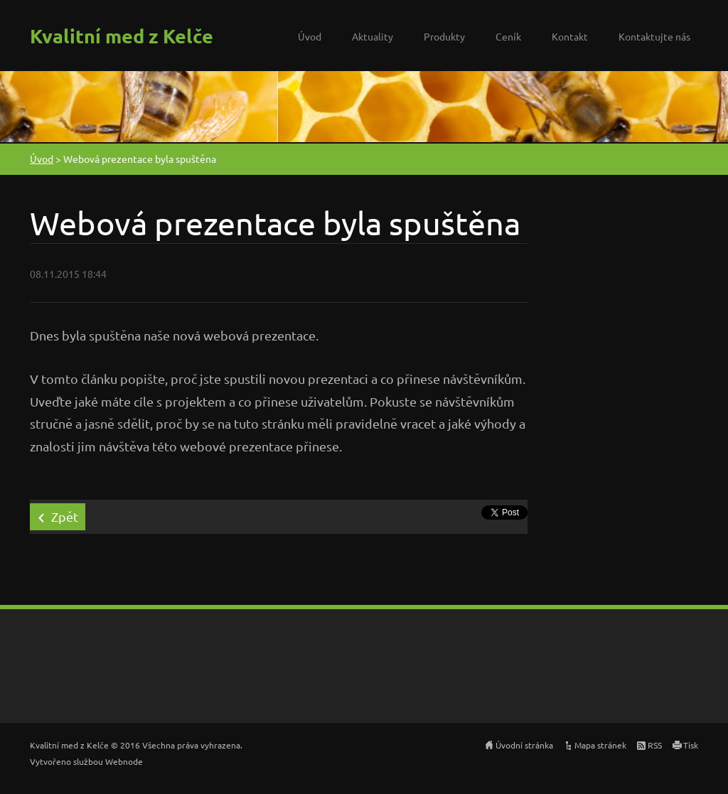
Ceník (508, 36)
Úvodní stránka (524, 745)
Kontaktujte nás (654, 36)
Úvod (309, 36)
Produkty (444, 36)
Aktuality (372, 36)
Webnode (124, 761)
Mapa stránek (600, 745)
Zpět (64, 516)
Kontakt (570, 36)
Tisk (690, 745)
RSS (655, 745)
